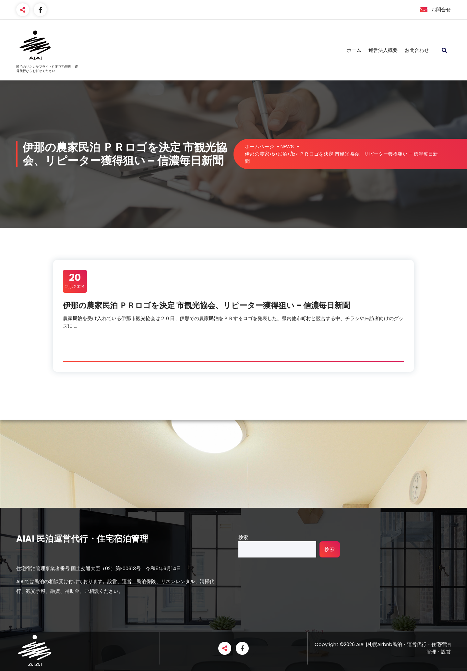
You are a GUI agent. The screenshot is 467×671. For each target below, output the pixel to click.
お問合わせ (417, 50)
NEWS (287, 146)
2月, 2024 (75, 281)
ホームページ (259, 146)
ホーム (354, 50)
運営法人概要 (383, 50)
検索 (243, 537)
